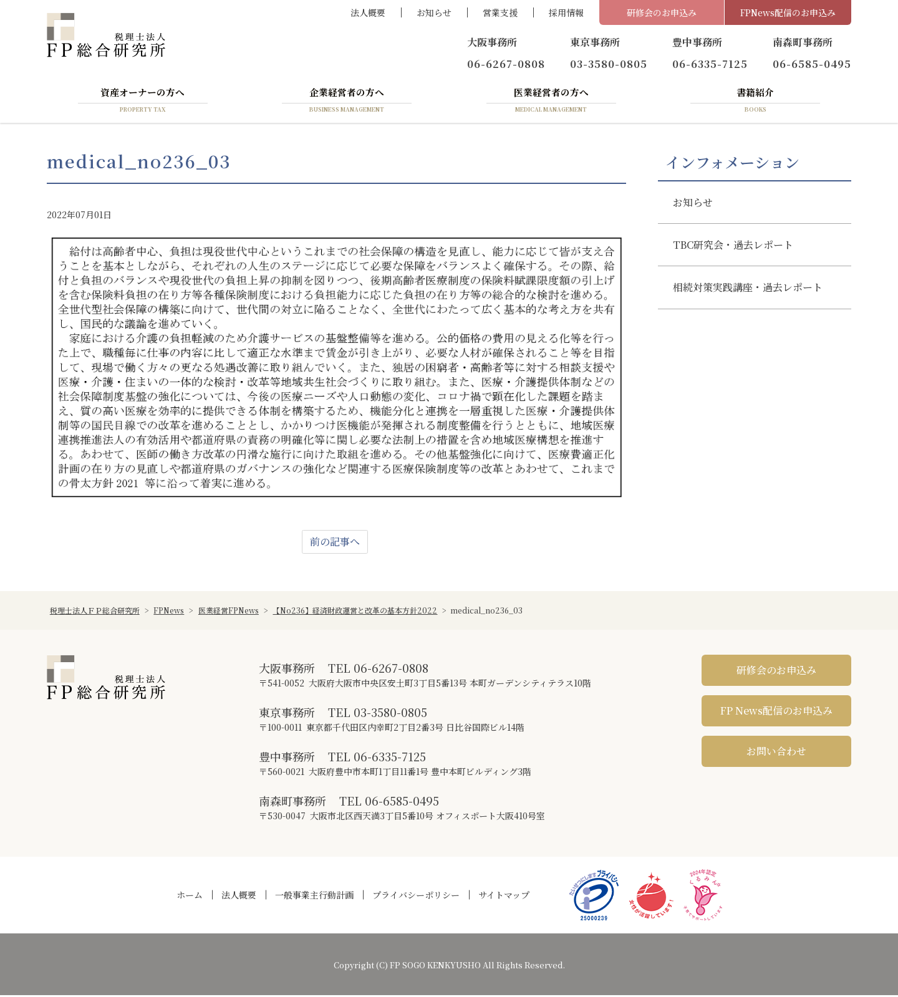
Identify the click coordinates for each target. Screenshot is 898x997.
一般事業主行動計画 (314, 896)
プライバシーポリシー (416, 896)
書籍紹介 (755, 101)
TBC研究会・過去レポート (733, 246)
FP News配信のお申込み (776, 712)
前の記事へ (335, 543)
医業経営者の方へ (551, 101)
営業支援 (500, 12)
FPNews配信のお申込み (788, 12)
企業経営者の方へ (347, 101)
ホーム (189, 896)
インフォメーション (732, 164)
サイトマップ (503, 896)
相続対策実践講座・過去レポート (748, 289)
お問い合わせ (776, 752)
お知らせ (434, 12)
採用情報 (566, 12)
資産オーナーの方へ (143, 101)
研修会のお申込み (662, 12)
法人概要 (367, 12)
